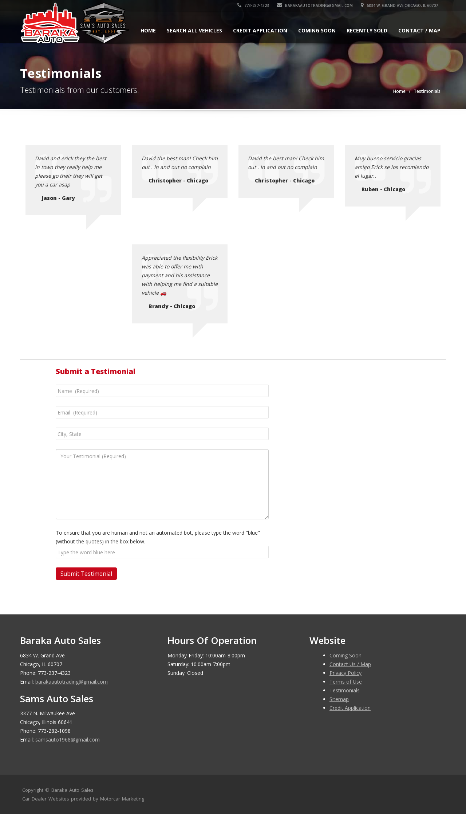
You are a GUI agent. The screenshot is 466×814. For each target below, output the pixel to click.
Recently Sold (367, 30)
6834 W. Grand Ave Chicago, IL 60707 (402, 5)
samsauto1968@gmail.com (67, 739)
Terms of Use (345, 681)
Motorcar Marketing (122, 798)
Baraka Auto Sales (72, 790)
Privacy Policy (345, 672)
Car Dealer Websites (45, 798)
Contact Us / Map (350, 664)
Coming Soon (317, 30)
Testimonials (344, 690)
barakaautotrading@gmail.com (317, 5)
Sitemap (339, 699)
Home (148, 30)
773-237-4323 (256, 5)
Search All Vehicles (194, 30)
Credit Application (260, 30)
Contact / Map (419, 30)
